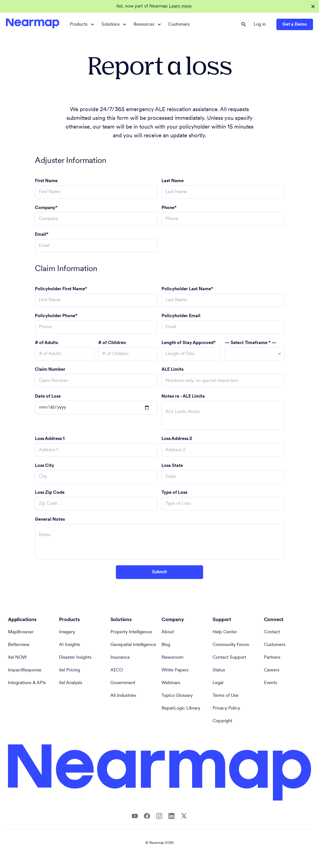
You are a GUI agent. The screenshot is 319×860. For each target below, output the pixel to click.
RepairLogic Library (180, 708)
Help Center (225, 632)
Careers (271, 670)
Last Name (172, 181)
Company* (46, 208)
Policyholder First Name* (61, 289)
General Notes (50, 519)
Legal (218, 683)
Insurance (120, 657)
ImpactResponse (24, 670)
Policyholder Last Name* (187, 289)
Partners (272, 657)
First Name (46, 181)
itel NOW (17, 657)
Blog (165, 645)
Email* (42, 234)
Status (219, 670)
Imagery (67, 632)
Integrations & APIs (27, 683)
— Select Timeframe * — (250, 343)
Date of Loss (48, 396)
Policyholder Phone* (56, 316)
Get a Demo (294, 24)
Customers (179, 24)
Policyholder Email (180, 316)
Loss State (172, 465)
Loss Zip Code (50, 492)
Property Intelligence (131, 632)
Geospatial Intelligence (133, 645)
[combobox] (254, 354)
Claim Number (50, 369)
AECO (116, 670)
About (167, 632)
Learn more (180, 6)
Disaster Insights (75, 657)
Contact (272, 632)
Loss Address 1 (50, 438)
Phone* (169, 208)
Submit (159, 572)
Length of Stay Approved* (188, 343)
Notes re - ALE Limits (183, 396)
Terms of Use (226, 695)
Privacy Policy (226, 708)
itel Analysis (70, 683)
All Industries (123, 695)
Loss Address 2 (176, 438)
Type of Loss (174, 492)
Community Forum (231, 645)
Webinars (170, 683)
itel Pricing (69, 670)
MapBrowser (21, 632)
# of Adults (46, 343)
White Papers (174, 670)
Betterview (19, 645)
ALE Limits (172, 369)
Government (122, 683)
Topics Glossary (177, 695)
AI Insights (69, 645)
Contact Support (229, 657)
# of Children (112, 343)
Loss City (44, 465)
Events (270, 683)
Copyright (222, 721)
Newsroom (172, 657)
